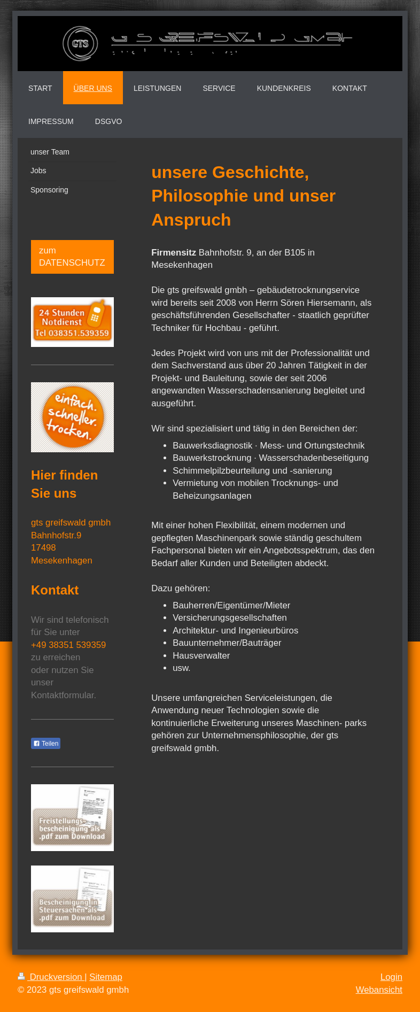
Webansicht (379, 990)
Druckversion (51, 977)
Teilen (45, 743)
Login (391, 977)
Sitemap (105, 977)
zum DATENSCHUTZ (72, 256)
